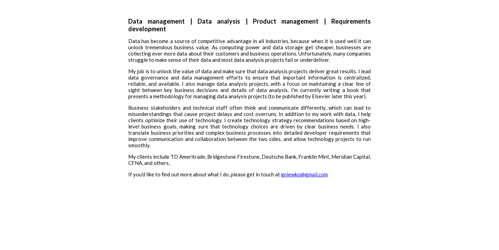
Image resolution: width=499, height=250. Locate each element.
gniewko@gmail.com (304, 174)
